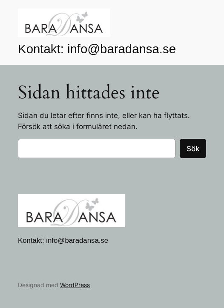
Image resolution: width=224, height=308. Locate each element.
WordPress (75, 284)
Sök (193, 148)
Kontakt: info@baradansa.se (97, 49)
